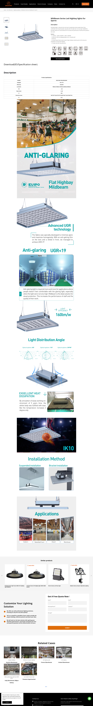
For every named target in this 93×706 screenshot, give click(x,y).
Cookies (24, 700)
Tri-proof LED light (8, 686)
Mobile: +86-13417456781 (39, 690)
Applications (32, 4)
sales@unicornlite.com (38, 688)
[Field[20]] (77, 609)
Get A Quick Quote (60, 58)
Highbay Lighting (17, 10)
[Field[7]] (57, 603)
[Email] (70, 690)
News (55, 4)
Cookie (7, 695)
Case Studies (24, 4)
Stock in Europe (42, 4)
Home (5, 10)
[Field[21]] (57, 609)
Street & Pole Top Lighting (9, 691)
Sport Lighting (7, 689)
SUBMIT (67, 628)
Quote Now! (85, 4)
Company (50, 4)
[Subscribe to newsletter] (82, 690)
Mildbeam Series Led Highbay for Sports (29, 10)
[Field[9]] (77, 603)
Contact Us (62, 4)
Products (16, 4)
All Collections (10, 10)
